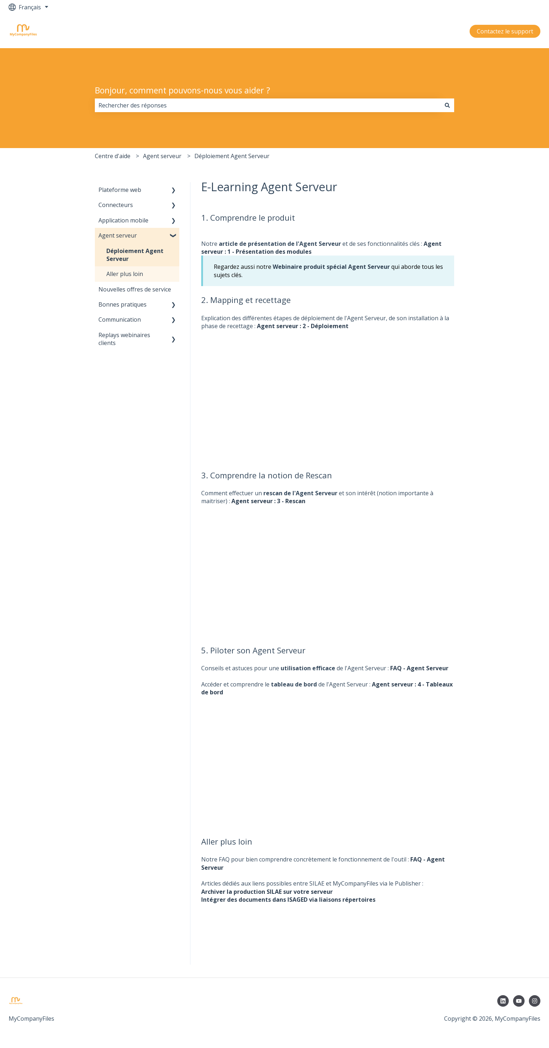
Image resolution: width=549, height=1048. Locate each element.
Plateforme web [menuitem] (119, 190)
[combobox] (267, 105)
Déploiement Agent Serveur (231, 156)
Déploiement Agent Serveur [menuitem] (134, 255)
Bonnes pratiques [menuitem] (122, 304)
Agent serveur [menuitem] (117, 235)
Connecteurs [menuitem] (115, 205)
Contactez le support (505, 31)
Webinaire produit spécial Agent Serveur (331, 267)
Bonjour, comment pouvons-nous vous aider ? (182, 90)
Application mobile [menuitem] (123, 220)
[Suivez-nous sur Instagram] (534, 1001)
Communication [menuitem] (119, 319)
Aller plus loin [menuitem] (124, 274)
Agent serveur (162, 156)
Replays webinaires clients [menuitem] (124, 339)
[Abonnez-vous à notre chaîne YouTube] (519, 1001)
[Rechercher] (447, 105)
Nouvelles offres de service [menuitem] (134, 289)
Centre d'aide (112, 156)
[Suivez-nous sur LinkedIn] (503, 1001)
